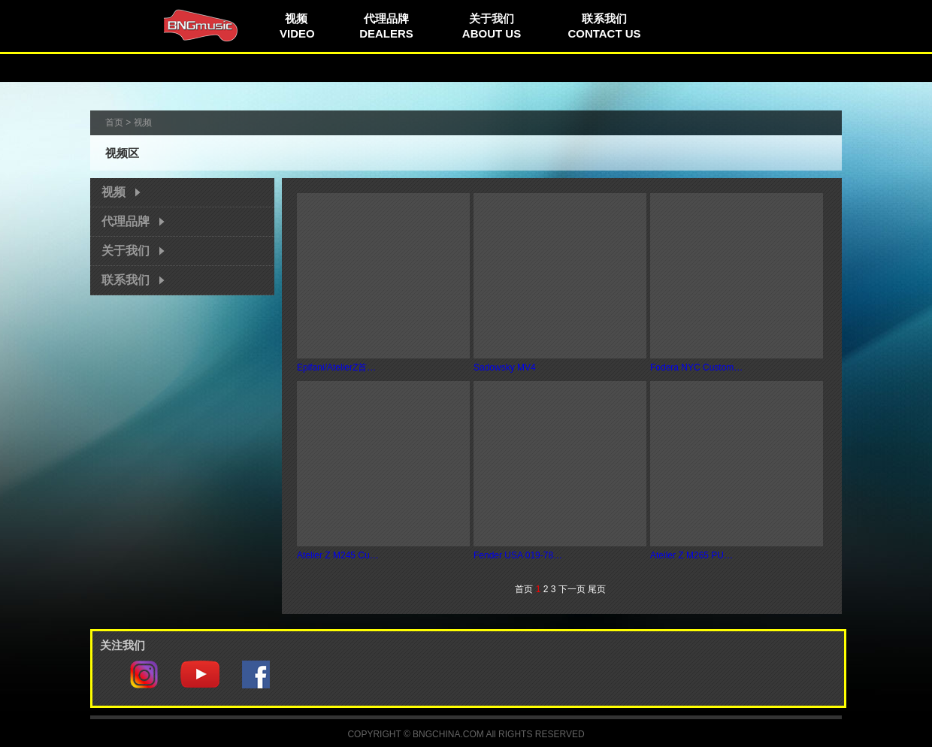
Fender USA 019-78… (518, 555)
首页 (114, 122)
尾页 (597, 589)
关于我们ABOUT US (491, 26)
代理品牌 (125, 221)
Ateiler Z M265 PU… (691, 555)
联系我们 (125, 280)
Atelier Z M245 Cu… (338, 555)
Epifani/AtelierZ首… (336, 367)
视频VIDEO (297, 26)
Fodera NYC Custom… (696, 367)
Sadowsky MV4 (505, 367)
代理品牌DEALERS (386, 26)
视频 (113, 192)
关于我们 (125, 250)
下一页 (572, 589)
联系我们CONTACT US (603, 26)
